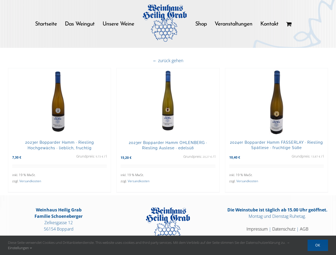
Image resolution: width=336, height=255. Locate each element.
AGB (304, 229)
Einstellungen (20, 247)
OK (317, 245)
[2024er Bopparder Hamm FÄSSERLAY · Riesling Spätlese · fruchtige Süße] (276, 101)
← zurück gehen (168, 60)
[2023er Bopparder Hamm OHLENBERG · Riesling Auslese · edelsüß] (168, 101)
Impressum (257, 229)
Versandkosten (30, 181)
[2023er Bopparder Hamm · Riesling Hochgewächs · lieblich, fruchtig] (59, 101)
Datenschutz (283, 229)
